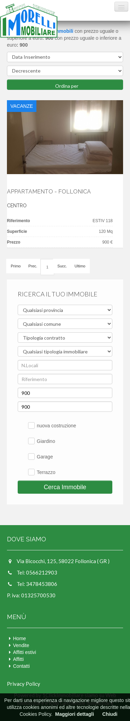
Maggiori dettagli (74, 714)
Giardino (46, 441)
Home (19, 638)
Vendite (21, 645)
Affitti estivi (24, 652)
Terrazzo (46, 472)
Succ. (62, 266)
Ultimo (80, 266)
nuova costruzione (56, 425)
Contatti (21, 666)
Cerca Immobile (65, 487)
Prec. (32, 266)
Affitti (18, 659)
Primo (16, 266)
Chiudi (110, 714)
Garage (45, 456)
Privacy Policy (23, 684)
